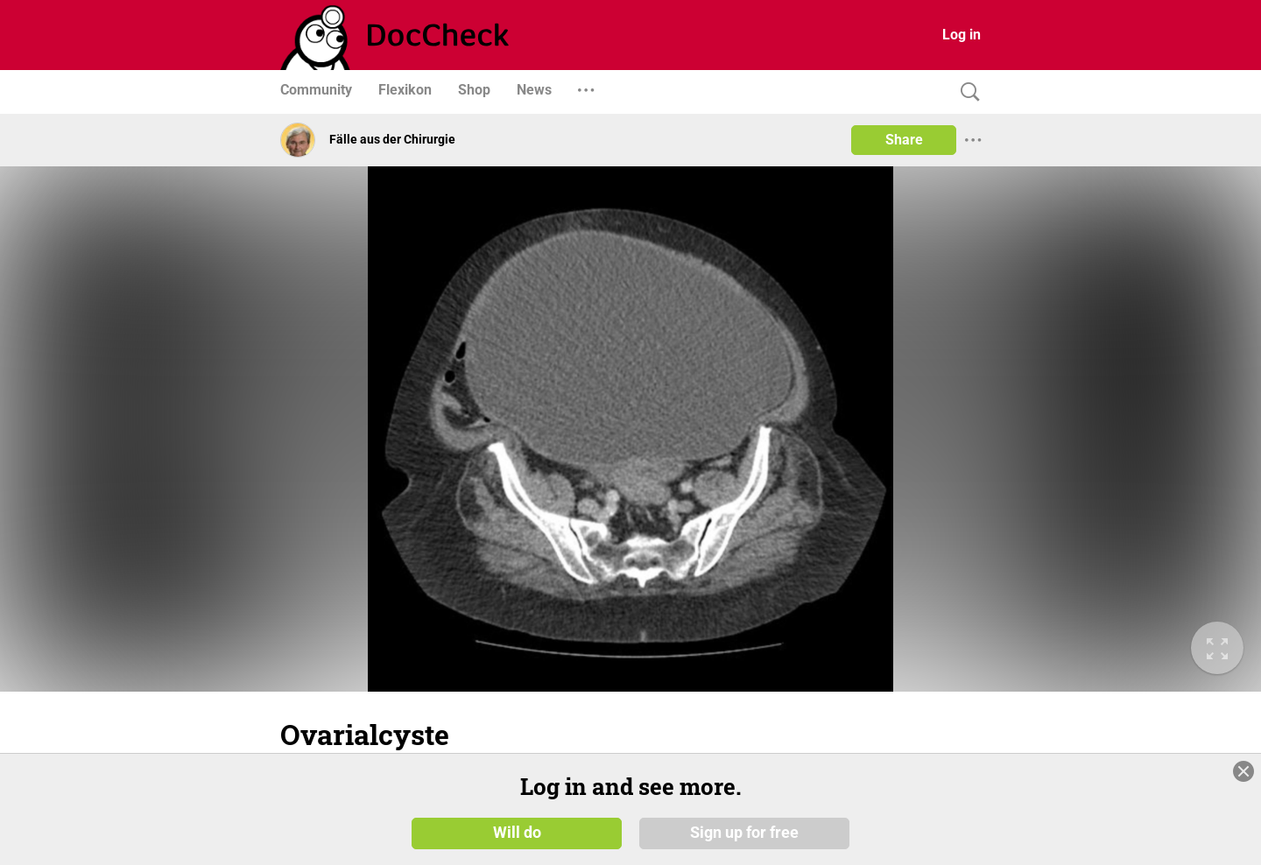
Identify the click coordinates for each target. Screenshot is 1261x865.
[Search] (966, 92)
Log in (961, 34)
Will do (517, 831)
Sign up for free (744, 831)
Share (904, 139)
